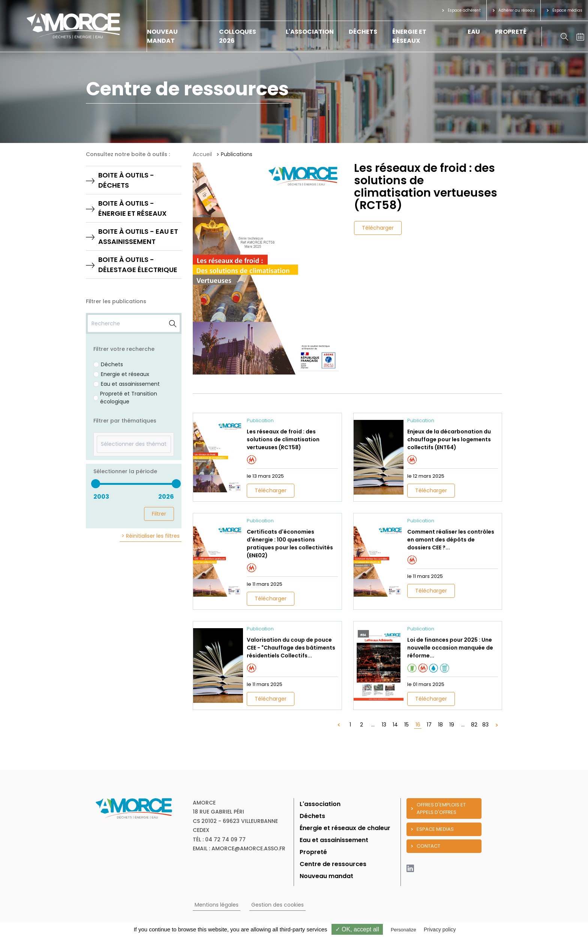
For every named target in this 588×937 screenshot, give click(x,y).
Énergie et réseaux (409, 36)
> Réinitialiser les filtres (151, 536)
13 (384, 724)
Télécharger (378, 228)
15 (406, 724)
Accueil (202, 154)
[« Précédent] (339, 725)
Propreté (510, 31)
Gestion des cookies (277, 904)
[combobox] (133, 444)
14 (395, 724)
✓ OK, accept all (357, 929)
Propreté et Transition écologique (128, 397)
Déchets (363, 31)
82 (474, 724)
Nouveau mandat (162, 36)
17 (429, 724)
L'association (310, 31)
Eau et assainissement (130, 384)
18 (440, 724)
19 (451, 724)
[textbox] (134, 444)
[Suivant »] (496, 725)
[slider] (95, 483)
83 (485, 724)
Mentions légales (216, 904)
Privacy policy (440, 929)
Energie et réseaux (125, 374)
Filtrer (159, 513)
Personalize (403, 929)
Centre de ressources (333, 864)
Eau (474, 31)
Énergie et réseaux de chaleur (345, 828)
